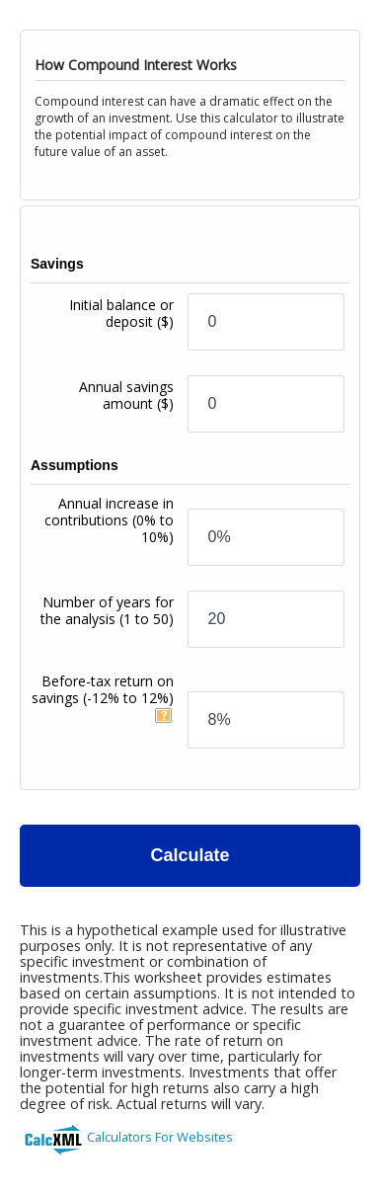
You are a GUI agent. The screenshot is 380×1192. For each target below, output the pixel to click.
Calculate (189, 855)
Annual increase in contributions (109, 520)
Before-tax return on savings (103, 689)
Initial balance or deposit (121, 313)
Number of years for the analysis (107, 610)
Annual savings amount (126, 395)
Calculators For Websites (160, 1137)
